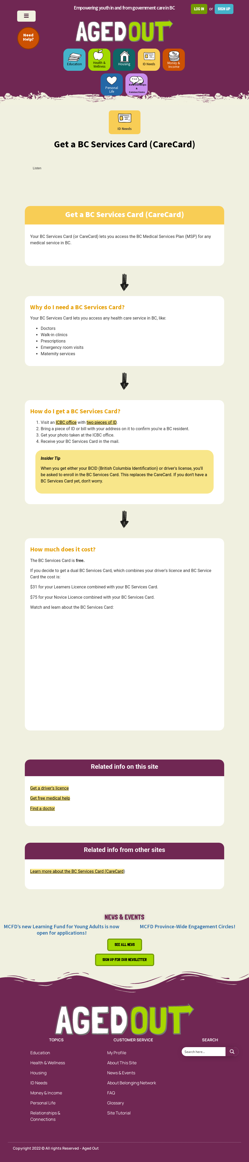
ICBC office (66, 422)
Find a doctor (42, 808)
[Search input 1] (204, 1051)
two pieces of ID (102, 422)
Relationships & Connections (45, 1116)
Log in (199, 8)
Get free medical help (50, 798)
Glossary (115, 1103)
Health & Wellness (99, 64)
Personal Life (111, 90)
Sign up (224, 8)
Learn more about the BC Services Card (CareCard (77, 871)
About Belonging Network (131, 1083)
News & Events (121, 1073)
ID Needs (149, 64)
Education (74, 64)
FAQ (111, 1093)
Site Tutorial (119, 1113)
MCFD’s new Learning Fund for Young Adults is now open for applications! (61, 929)
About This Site (122, 1063)
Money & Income (173, 65)
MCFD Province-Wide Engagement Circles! (187, 926)
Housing (124, 64)
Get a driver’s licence (49, 788)
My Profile (116, 1053)
